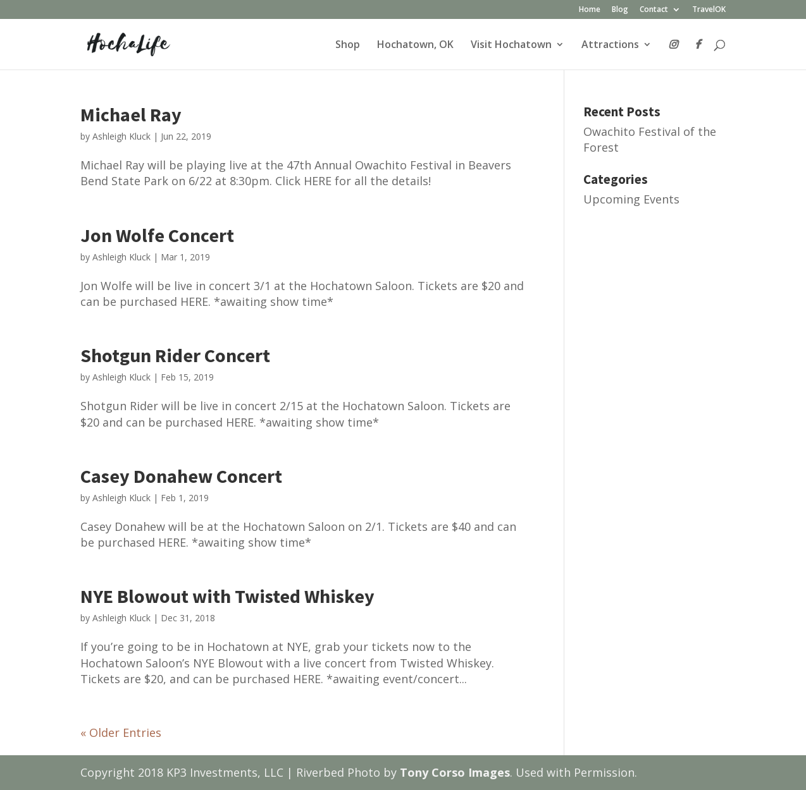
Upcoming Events (631, 199)
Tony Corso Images (455, 772)
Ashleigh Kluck (121, 136)
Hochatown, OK (415, 45)
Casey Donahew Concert (181, 476)
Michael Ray (131, 114)
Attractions (610, 45)
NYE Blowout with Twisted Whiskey (227, 596)
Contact (654, 10)
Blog (620, 10)
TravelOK (709, 10)
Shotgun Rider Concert (175, 355)
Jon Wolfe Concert (157, 235)
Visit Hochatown (511, 45)
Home (589, 10)
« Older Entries (120, 732)
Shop (347, 45)
